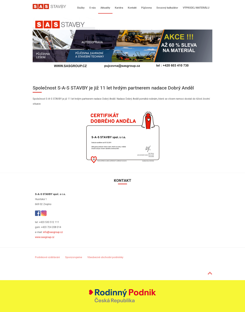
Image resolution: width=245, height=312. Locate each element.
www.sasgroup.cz (44, 237)
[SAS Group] (49, 6)
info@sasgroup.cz (53, 232)
